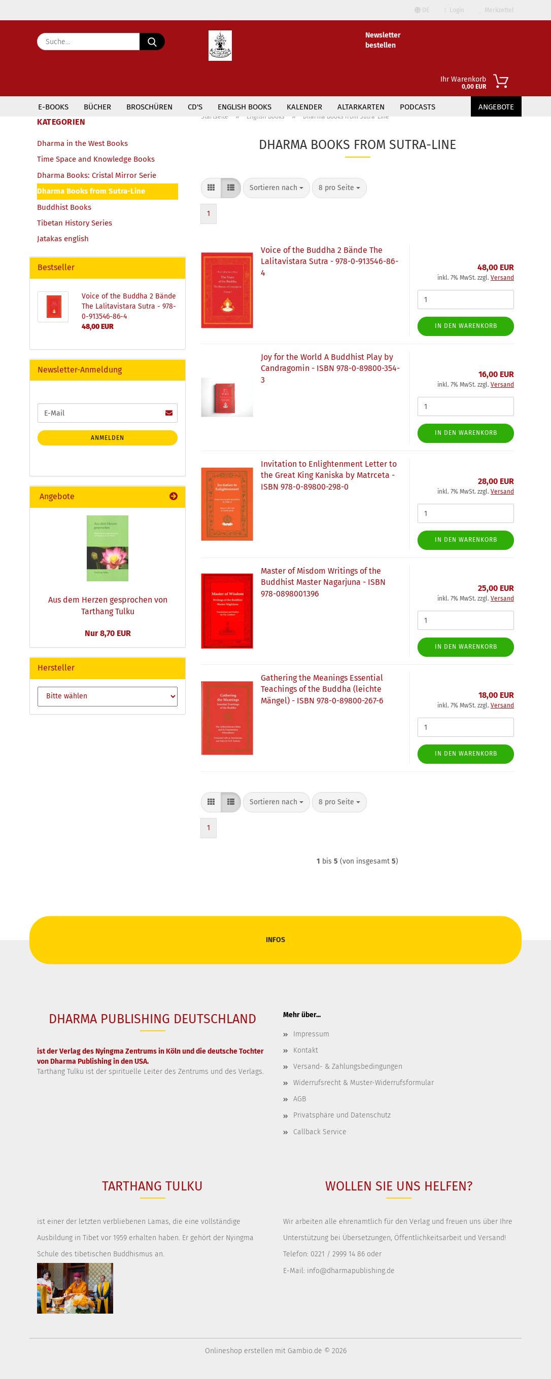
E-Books (53, 106)
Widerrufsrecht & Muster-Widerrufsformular (363, 1082)
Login (454, 10)
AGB (299, 1099)
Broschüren (149, 106)
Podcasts (417, 106)
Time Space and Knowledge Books (96, 159)
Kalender (304, 106)
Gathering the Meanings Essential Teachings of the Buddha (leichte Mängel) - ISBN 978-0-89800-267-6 (322, 689)
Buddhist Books (64, 207)
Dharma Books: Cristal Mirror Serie (96, 175)
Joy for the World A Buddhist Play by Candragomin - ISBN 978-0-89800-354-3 (330, 368)
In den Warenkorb (466, 325)
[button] (211, 188)
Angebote (496, 106)
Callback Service (320, 1132)
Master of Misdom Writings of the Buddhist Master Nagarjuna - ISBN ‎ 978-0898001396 (324, 582)
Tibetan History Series (74, 223)
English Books (244, 106)
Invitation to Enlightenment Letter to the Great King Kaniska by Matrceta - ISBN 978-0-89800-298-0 (329, 475)
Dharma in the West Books (82, 143)
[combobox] (276, 188)
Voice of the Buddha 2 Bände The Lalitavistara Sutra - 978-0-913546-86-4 (329, 261)
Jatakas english (63, 238)
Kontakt (305, 1050)
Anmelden (107, 437)
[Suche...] (152, 41)
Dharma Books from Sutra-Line (91, 191)
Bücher (97, 106)
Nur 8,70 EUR (108, 633)
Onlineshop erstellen (239, 1351)
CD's (195, 106)
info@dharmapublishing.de (351, 1270)
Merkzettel (496, 10)
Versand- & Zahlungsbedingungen (347, 1066)
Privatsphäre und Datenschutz (342, 1115)
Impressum (311, 1034)
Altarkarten (361, 106)
